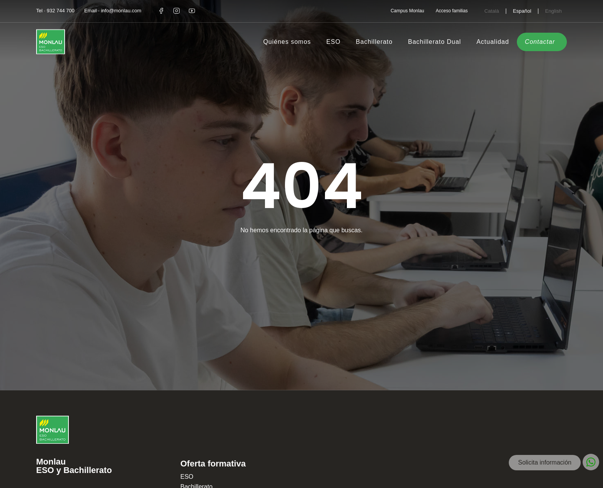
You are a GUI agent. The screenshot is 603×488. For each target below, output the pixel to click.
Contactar (540, 41)
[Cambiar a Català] (491, 10)
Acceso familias (452, 10)
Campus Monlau (407, 10)
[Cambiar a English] (553, 10)
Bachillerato (374, 41)
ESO (333, 41)
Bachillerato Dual (434, 41)
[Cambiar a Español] (522, 10)
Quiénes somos (287, 41)
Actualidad (492, 41)
